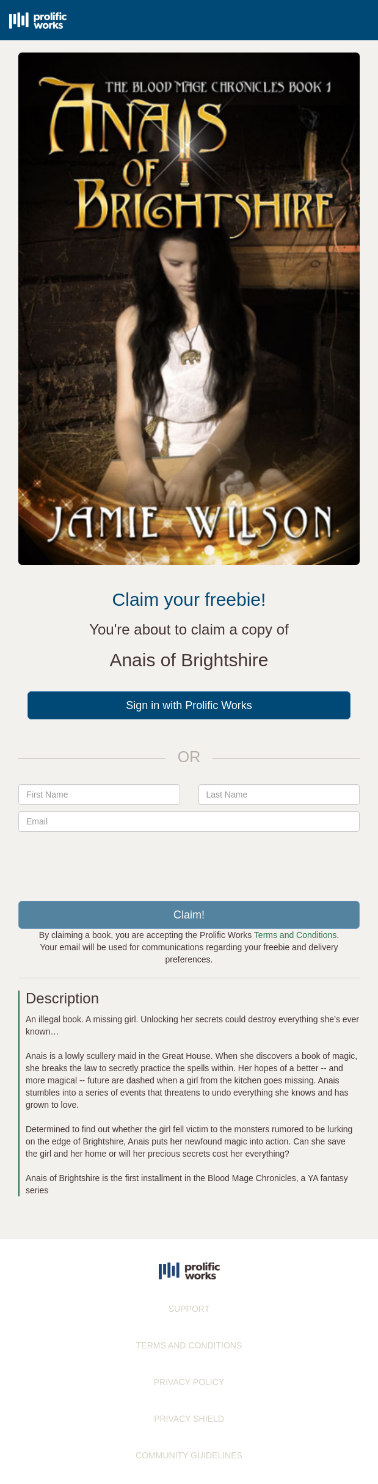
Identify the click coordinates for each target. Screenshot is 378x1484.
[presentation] (189, 862)
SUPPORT (189, 1309)
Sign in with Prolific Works (189, 705)
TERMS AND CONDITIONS (189, 1345)
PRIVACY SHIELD (189, 1419)
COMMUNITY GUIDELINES (189, 1455)
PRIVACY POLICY (189, 1382)
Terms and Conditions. (296, 935)
